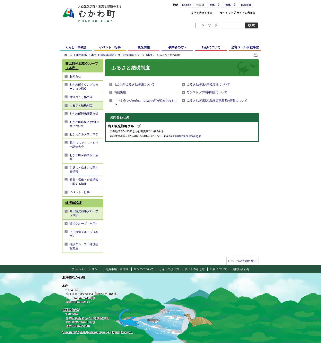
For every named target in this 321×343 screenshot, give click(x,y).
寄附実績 (120, 92)
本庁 (93, 54)
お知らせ (75, 76)
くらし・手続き (76, 47)
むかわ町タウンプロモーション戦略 (84, 86)
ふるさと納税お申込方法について (208, 84)
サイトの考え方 (246, 12)
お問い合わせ (241, 269)
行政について (211, 47)
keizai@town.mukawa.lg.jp (185, 136)
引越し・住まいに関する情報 (84, 169)
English (186, 4)
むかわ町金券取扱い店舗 (84, 157)
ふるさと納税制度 (81, 105)
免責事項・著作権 (116, 269)
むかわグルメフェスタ (84, 134)
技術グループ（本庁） (84, 223)
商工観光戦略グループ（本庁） (136, 54)
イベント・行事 (110, 47)
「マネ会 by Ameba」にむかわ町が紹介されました (145, 102)
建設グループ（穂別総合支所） (84, 246)
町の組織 (81, 54)
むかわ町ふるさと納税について (134, 84)
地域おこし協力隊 (81, 97)
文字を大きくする (201, 12)
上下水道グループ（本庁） (84, 234)
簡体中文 (214, 4)
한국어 (200, 4)
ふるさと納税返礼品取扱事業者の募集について (217, 100)
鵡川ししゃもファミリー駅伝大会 (84, 144)
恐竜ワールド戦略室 (245, 47)
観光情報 (144, 47)
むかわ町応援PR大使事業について (84, 124)
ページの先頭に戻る (244, 261)
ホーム (68, 54)
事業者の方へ (177, 47)
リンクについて (144, 269)
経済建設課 (107, 54)
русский (246, 4)
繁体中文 (230, 4)
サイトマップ (228, 12)
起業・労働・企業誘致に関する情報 (84, 181)
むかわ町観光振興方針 (84, 113)
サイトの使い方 (169, 269)
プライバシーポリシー (85, 269)
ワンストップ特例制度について (207, 92)
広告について (218, 269)
